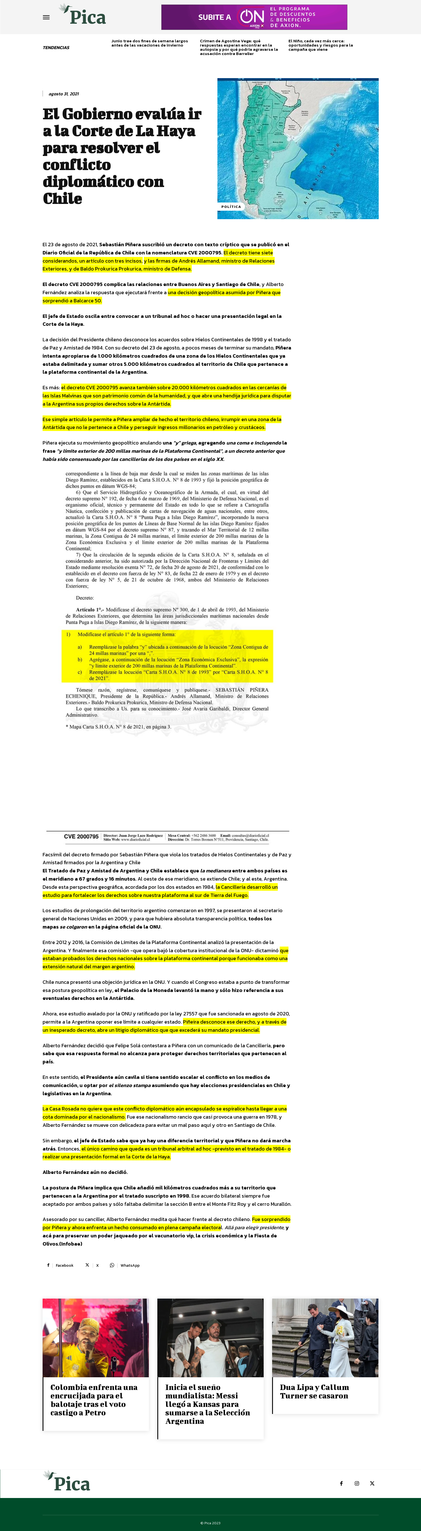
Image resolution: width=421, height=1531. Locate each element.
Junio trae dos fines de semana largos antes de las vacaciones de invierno (149, 43)
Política (231, 207)
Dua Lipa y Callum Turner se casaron (314, 1391)
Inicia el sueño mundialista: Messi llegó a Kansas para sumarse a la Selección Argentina (207, 1404)
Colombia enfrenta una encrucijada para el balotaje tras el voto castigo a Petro (94, 1400)
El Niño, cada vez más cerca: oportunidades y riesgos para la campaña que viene (320, 45)
